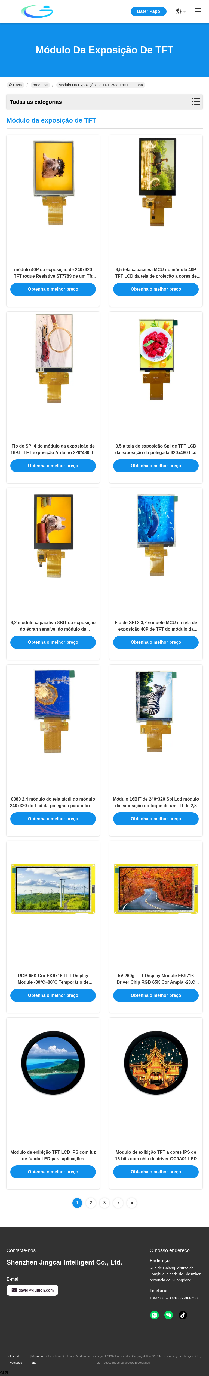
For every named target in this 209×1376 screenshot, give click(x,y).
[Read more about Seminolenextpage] (118, 1203)
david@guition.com (32, 1290)
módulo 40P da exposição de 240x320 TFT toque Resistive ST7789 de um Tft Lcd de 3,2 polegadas (53, 276)
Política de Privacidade (14, 1359)
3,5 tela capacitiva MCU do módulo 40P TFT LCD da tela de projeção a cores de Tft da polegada (156, 276)
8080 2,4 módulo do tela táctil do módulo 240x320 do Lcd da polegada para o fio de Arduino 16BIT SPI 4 (53, 806)
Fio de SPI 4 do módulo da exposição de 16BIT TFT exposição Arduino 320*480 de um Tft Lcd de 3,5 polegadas (53, 452)
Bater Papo (148, 11)
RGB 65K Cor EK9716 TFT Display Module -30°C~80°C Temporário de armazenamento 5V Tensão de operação (53, 982)
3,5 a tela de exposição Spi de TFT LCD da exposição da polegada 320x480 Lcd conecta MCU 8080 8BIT (156, 452)
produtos (40, 85)
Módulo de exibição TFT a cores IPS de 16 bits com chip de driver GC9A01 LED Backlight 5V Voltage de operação (156, 1159)
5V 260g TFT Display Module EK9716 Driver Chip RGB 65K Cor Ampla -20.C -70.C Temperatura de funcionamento (156, 982)
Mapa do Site (37, 1359)
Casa (15, 85)
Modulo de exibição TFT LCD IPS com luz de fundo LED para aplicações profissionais (53, 1159)
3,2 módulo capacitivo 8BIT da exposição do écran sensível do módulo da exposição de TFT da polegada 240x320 (53, 629)
